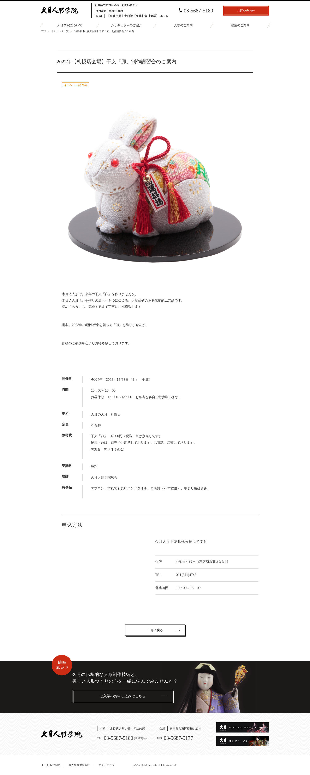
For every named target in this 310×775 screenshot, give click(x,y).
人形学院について (69, 25)
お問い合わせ (246, 10)
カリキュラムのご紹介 (126, 25)
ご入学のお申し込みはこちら (122, 696)
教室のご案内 (240, 25)
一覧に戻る (155, 630)
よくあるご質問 (50, 765)
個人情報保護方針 (79, 765)
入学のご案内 (183, 25)
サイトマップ (107, 765)
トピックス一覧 (60, 31)
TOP (43, 31)
